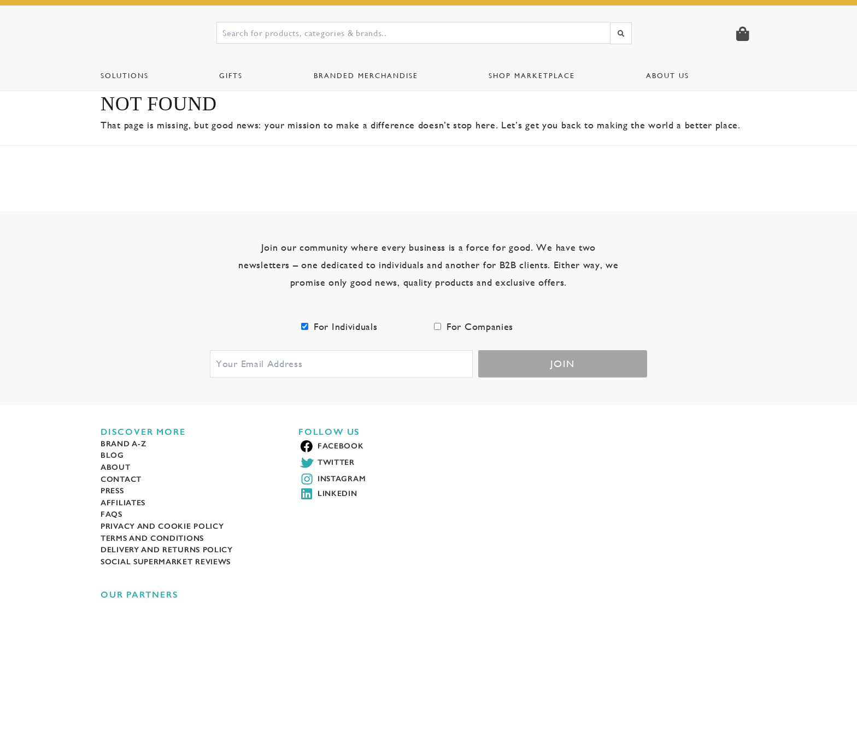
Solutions (125, 76)
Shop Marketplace (534, 76)
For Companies (483, 343)
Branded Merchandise (366, 76)
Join (563, 381)
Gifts (231, 76)
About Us (669, 76)
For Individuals (349, 343)
